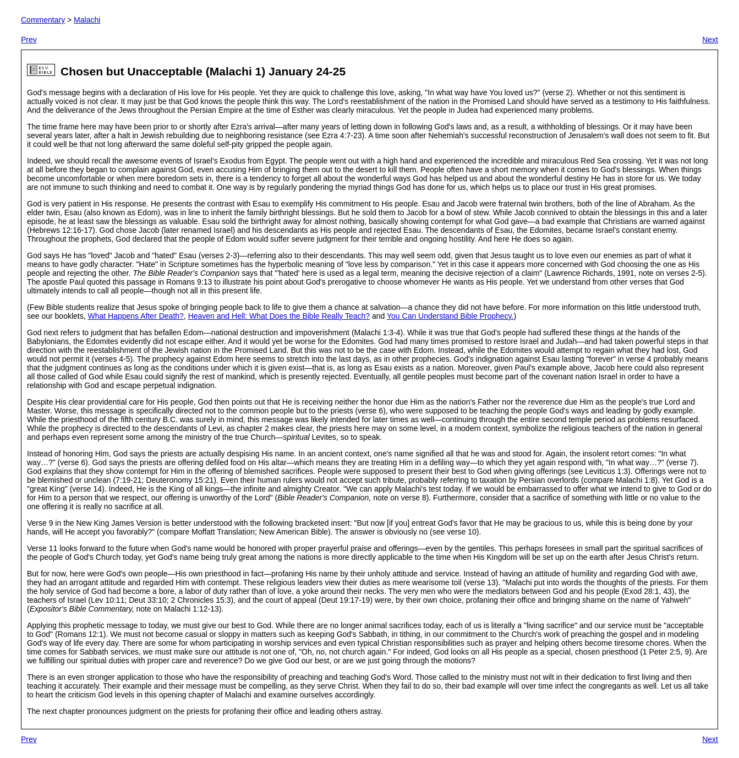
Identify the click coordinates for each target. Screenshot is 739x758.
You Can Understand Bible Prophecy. (450, 316)
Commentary (43, 19)
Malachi (87, 19)
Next (710, 39)
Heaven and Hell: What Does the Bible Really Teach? (279, 316)
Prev (29, 39)
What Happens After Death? (136, 316)
